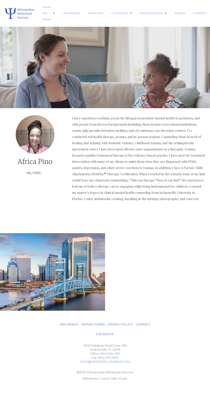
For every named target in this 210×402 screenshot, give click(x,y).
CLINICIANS (119, 13)
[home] (19, 13)
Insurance (71, 13)
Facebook (105, 334)
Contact (199, 13)
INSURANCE (69, 324)
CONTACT (143, 324)
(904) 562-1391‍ (110, 353)
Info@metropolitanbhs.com (105, 362)
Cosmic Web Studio (113, 378)
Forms (180, 13)
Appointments (151, 13)
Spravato (96, 13)
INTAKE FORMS (93, 324)
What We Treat (47, 13)
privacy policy (120, 324)
